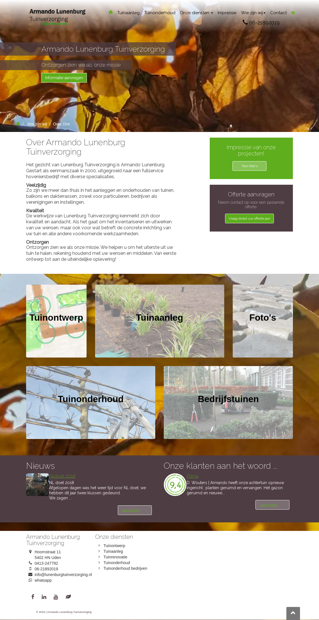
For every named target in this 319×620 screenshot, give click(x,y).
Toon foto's (250, 166)
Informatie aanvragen (64, 77)
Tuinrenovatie (115, 557)
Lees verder (130, 510)
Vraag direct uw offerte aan (249, 218)
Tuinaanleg (128, 12)
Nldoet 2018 (62, 476)
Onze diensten (196, 12)
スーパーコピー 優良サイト (143, 176)
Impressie (227, 12)
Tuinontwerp (114, 545)
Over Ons (61, 124)
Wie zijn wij (253, 12)
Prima (192, 476)
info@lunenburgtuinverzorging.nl (63, 574)
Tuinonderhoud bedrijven (125, 568)
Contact (278, 12)
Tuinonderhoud (159, 12)
